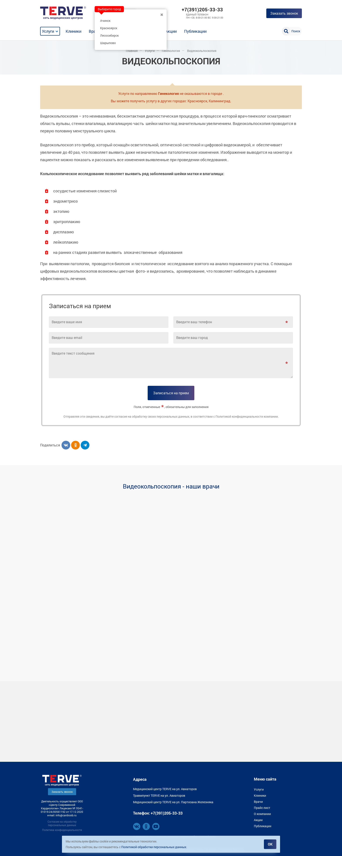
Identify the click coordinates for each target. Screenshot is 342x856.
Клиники (73, 31)
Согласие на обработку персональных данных (62, 823)
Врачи (94, 31)
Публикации (195, 31)
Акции (171, 31)
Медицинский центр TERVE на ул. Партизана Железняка (173, 802)
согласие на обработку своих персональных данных (151, 416)
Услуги (48, 31)
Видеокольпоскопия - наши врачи (171, 486)
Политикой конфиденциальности (239, 416)
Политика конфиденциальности (62, 829)
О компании (262, 814)
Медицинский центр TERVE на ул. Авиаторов (165, 789)
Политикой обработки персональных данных (153, 847)
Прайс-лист (262, 807)
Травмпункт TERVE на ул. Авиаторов (159, 795)
